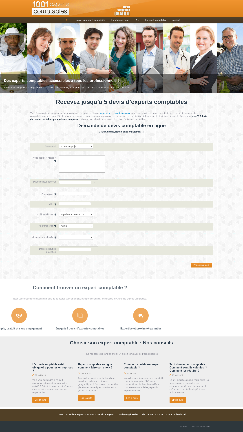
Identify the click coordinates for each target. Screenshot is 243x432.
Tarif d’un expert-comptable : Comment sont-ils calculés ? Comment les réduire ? (188, 367)
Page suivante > (201, 265)
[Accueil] (67, 20)
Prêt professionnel (177, 414)
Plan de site (147, 414)
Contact (161, 414)
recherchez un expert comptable (114, 113)
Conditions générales (128, 414)
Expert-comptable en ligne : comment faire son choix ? (96, 366)
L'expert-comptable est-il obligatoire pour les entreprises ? (52, 367)
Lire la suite (40, 400)
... (94, 182)
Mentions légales (105, 414)
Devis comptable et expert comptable (75, 414)
